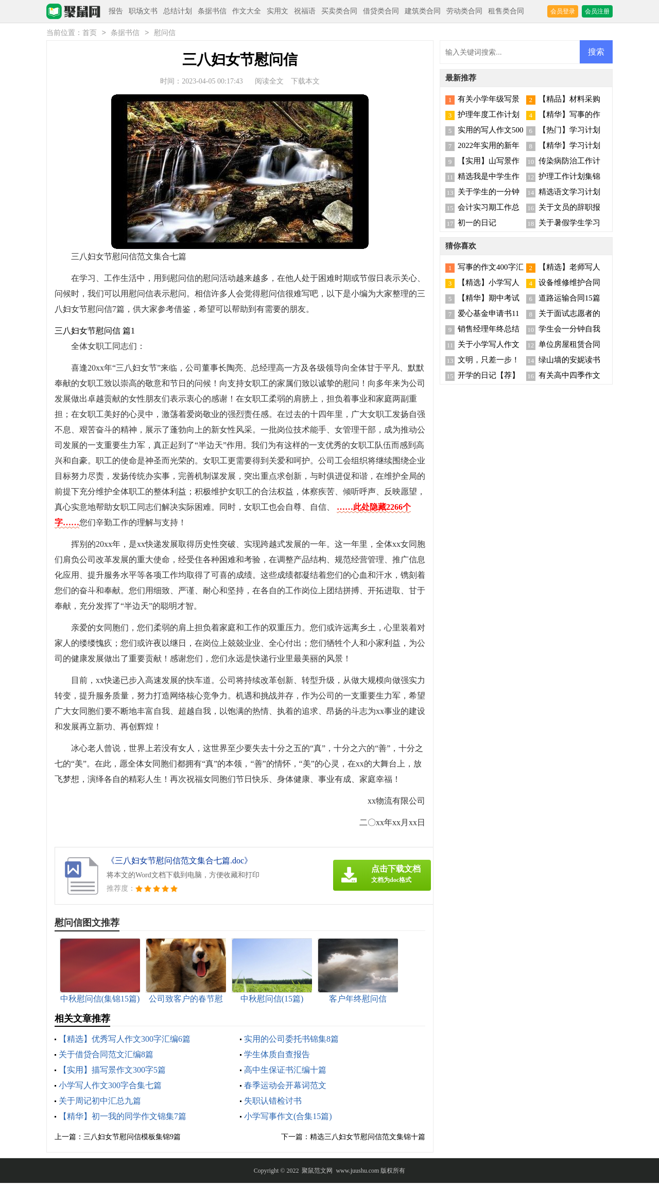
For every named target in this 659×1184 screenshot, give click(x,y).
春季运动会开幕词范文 (285, 1086)
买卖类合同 (339, 11)
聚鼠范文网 (317, 1171)
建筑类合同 (423, 11)
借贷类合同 (381, 11)
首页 (89, 34)
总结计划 (177, 11)
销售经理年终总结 (488, 330)
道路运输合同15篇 (569, 299)
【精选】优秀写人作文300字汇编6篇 (124, 1040)
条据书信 (212, 11)
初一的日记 (477, 224)
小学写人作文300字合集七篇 (110, 1086)
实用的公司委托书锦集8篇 (291, 1040)
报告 (116, 11)
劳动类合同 (464, 11)
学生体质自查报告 (277, 1055)
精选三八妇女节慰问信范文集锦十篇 (367, 1138)
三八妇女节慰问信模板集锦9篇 (132, 1138)
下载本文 (305, 82)
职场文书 (143, 11)
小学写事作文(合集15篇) (288, 1117)
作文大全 (246, 11)
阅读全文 (269, 82)
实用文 (277, 11)
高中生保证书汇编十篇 (285, 1070)
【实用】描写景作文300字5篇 (112, 1070)
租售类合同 (506, 11)
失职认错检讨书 (273, 1101)
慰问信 (165, 34)
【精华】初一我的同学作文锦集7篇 (122, 1117)
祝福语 (305, 11)
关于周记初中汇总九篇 (100, 1101)
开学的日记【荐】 (488, 376)
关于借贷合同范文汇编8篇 (106, 1055)
